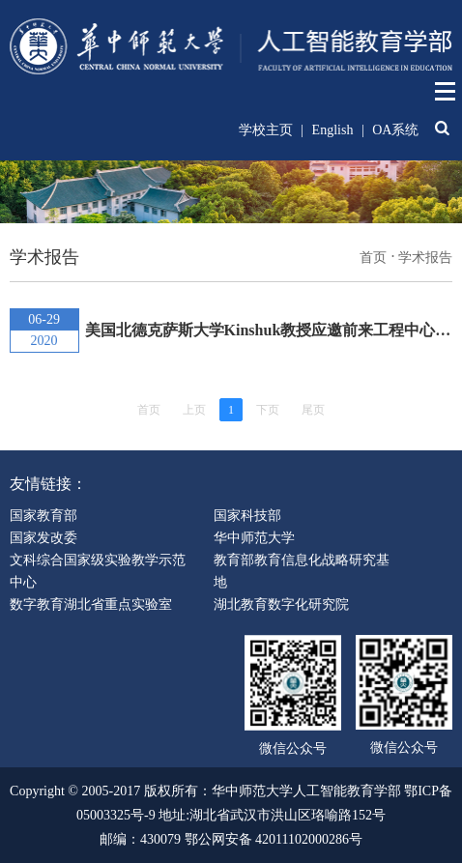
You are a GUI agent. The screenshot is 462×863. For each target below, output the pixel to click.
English (333, 130)
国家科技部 (247, 515)
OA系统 (395, 130)
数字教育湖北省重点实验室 (91, 604)
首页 (373, 257)
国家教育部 (43, 515)
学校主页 (266, 130)
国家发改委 (43, 538)
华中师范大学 (254, 538)
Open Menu (446, 91)
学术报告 (425, 257)
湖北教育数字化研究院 (281, 604)
